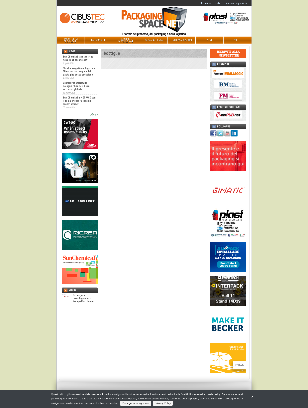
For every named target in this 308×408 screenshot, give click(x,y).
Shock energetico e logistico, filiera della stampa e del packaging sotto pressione (79, 71)
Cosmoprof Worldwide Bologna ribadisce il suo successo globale (76, 86)
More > (94, 114)
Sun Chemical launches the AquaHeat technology (78, 58)
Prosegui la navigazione (136, 403)
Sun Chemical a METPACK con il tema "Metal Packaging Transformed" (79, 100)
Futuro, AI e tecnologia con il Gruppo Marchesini (77, 298)
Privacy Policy (163, 403)
